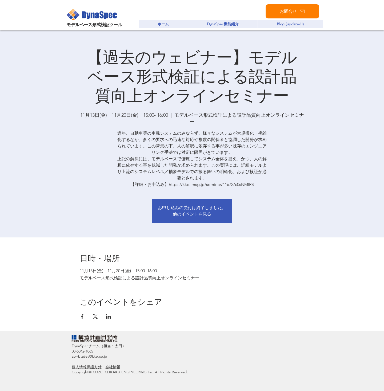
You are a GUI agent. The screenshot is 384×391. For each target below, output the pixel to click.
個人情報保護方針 (87, 367)
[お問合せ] (292, 11)
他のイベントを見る (192, 214)
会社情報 (112, 367)
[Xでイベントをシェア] (95, 316)
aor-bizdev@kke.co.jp (89, 356)
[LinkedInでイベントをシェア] (108, 316)
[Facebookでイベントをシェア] (82, 316)
